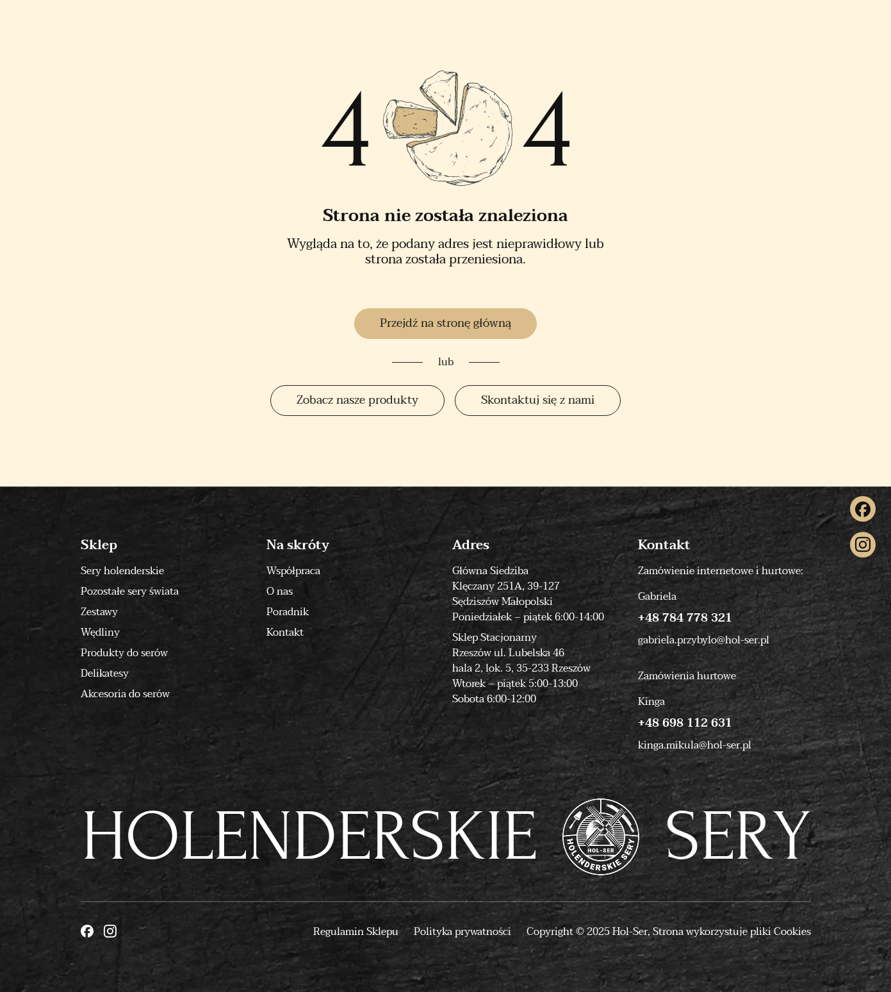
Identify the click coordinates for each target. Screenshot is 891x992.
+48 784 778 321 (685, 618)
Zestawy (99, 612)
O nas (279, 591)
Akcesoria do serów (125, 694)
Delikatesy (105, 673)
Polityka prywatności (462, 931)
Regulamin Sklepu (355, 931)
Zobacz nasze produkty (357, 400)
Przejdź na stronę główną (445, 323)
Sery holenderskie (122, 571)
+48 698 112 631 (685, 723)
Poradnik (287, 612)
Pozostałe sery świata (130, 591)
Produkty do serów (124, 653)
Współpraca (293, 571)
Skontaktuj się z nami (537, 400)
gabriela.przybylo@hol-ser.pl (703, 640)
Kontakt (285, 632)
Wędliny (100, 632)
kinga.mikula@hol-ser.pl (694, 745)
